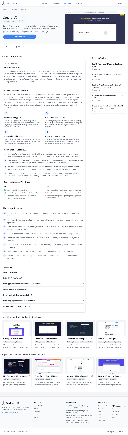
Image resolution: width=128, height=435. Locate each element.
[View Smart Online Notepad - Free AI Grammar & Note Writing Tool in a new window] (80, 329)
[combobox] (121, 3)
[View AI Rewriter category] (7, 342)
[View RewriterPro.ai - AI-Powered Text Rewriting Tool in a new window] (111, 366)
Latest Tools (67, 3)
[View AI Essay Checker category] (40, 342)
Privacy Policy (111, 432)
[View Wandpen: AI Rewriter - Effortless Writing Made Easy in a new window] (17, 329)
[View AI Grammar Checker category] (86, 342)
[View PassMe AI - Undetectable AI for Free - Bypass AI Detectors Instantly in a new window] (48, 329)
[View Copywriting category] (117, 342)
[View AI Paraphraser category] (51, 342)
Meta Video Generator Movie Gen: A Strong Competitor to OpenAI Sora (80, 416)
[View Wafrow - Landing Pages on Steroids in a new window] (111, 329)
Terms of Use (122, 432)
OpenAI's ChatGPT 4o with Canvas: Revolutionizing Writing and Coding (77, 421)
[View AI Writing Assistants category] (72, 342)
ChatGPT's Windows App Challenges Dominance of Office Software (77, 407)
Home (5, 10)
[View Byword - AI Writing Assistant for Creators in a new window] (80, 366)
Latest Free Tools (39, 406)
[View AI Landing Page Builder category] (105, 342)
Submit (88, 3)
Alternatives (20, 47)
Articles (79, 3)
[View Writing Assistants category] (16, 342)
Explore (45, 3)
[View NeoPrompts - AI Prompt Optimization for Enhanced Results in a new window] (17, 366)
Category (55, 3)
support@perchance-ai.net (10, 412)
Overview (7, 47)
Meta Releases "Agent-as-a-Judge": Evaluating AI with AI (77, 412)
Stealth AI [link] (23, 10)
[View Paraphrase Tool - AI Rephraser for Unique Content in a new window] (48, 366)
